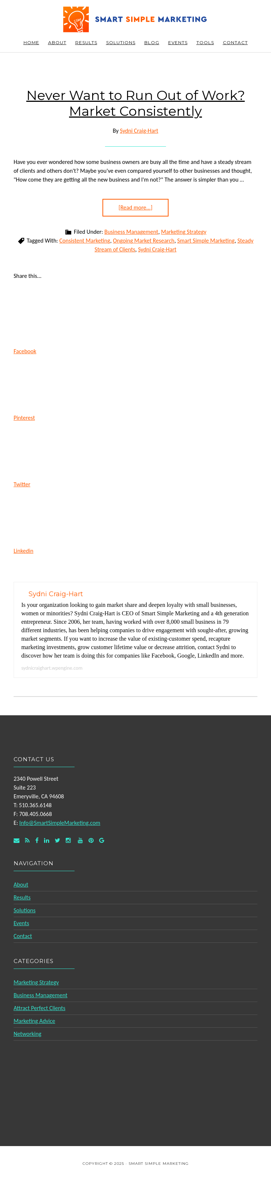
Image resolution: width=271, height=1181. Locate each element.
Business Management (131, 231)
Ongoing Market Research (143, 240)
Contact (23, 936)
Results (22, 897)
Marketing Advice (34, 1020)
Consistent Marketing (84, 240)
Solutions (25, 910)
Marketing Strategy (183, 231)
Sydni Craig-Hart (157, 249)
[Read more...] (136, 207)
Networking (27, 1033)
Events (21, 923)
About (21, 884)
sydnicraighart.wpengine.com (52, 668)
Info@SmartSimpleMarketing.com (60, 822)
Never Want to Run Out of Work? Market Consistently (135, 103)
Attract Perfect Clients (39, 1008)
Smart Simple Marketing (135, 19)
